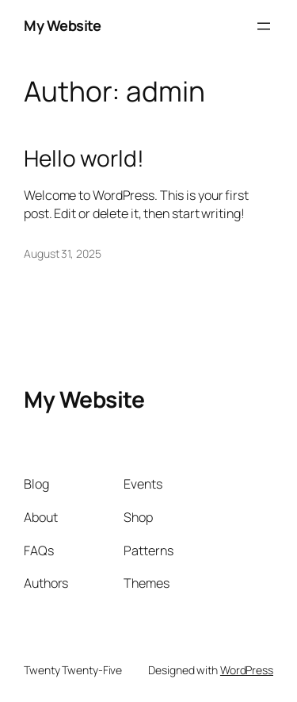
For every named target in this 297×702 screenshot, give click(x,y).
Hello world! (84, 158)
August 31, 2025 (62, 253)
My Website (62, 25)
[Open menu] (263, 26)
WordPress (246, 669)
